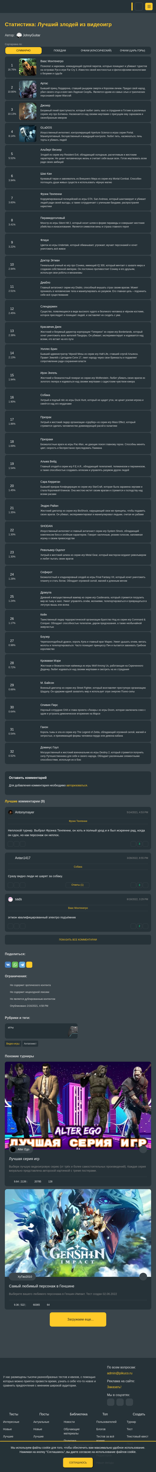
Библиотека (79, 1414)
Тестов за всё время (105, 1438)
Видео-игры (13, 1044)
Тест (130, 1429)
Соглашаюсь (78, 1462)
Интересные (11, 1421)
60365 (36, 1308)
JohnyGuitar (28, 35)
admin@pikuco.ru (119, 1373)
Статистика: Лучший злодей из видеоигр (58, 24)
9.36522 (20, 1308)
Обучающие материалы (72, 1431)
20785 (37, 1182)
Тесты (13, 1414)
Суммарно (23, 50)
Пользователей (106, 1421)
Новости (69, 1421)
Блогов (100, 1429)
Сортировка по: (13, 44)
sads (18, 899)
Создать (139, 1414)
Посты (44, 1414)
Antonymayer (24, 812)
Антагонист (34, 1044)
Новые (7, 1429)
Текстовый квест (137, 1436)
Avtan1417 (22, 858)
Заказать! (114, 1387)
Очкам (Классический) (96, 50)
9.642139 (20, 1182)
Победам (60, 50)
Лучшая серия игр (24, 1160)
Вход (134, 6)
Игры (11, 1028)
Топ (105, 1414)
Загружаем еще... (80, 1326)
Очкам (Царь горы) (132, 50)
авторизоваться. (77, 785)
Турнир (131, 1421)
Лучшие (8, 1436)
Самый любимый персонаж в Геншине (41, 1290)
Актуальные (41, 1421)
